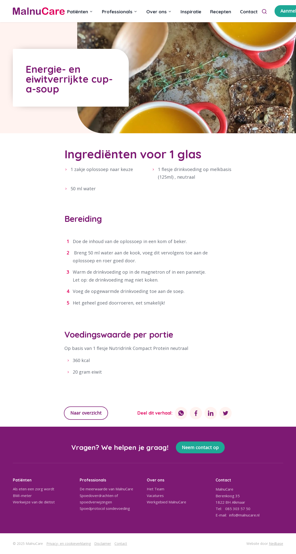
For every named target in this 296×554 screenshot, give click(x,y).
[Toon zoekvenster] (264, 11)
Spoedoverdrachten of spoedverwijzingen (99, 498)
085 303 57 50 (237, 508)
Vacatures (155, 495)
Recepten (220, 12)
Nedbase (276, 543)
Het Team (155, 488)
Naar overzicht (86, 413)
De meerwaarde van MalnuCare (106, 488)
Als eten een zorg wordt (33, 488)
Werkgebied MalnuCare (166, 501)
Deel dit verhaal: (154, 413)
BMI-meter (22, 495)
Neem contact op (200, 447)
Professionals (117, 12)
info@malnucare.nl (244, 515)
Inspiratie (191, 12)
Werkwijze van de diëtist (34, 501)
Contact (249, 12)
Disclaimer (102, 543)
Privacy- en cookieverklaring (68, 543)
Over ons (156, 12)
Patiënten (77, 12)
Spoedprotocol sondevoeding (105, 508)
